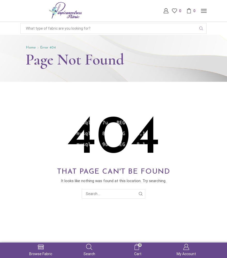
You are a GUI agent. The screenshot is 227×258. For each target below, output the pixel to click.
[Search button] (201, 28)
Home (31, 48)
